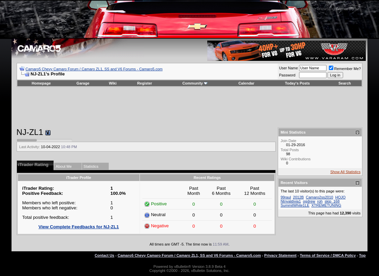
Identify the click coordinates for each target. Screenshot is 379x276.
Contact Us (104, 255)
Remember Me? (345, 69)
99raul (285, 197)
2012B (298, 197)
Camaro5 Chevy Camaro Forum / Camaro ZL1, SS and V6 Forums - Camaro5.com (94, 69)
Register (144, 83)
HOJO (340, 197)
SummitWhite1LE (294, 205)
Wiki (113, 83)
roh (320, 201)
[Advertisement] (189, 107)
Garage (83, 83)
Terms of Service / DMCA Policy (328, 255)
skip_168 (332, 201)
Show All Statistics (345, 172)
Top (362, 255)
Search (344, 83)
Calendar (246, 83)
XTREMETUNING (326, 205)
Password (287, 75)
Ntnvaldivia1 (290, 201)
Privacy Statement (280, 255)
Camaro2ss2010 (319, 197)
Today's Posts (297, 83)
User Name (288, 68)
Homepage (41, 83)
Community (195, 83)
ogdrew (309, 201)
